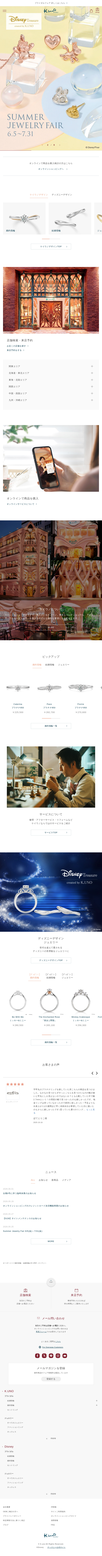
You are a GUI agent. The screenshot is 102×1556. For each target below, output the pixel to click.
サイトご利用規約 (58, 1511)
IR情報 (54, 1507)
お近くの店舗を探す (16, 346)
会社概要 (6, 1507)
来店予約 (76, 1295)
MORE (51, 627)
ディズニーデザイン (62, 194)
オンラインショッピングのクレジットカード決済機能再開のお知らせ (36, 1206)
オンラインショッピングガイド (63, 1516)
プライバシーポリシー (12, 1516)
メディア (66, 1180)
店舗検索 (25, 1295)
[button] (92, 1073)
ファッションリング (15, 1427)
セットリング (12, 1410)
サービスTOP (51, 832)
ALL (33, 1180)
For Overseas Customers (51, 1347)
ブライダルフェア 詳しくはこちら (50, 3)
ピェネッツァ (12, 1102)
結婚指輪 (49, 664)
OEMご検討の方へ (10, 1511)
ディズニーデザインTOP (51, 960)
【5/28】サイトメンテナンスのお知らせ (22, 1218)
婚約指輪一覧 (51, 726)
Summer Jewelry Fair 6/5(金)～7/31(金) (22, 1231)
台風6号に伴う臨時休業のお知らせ (19, 1193)
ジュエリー (63, 664)
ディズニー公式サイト (56, 1547)
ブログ (6, 1525)
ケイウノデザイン (39, 194)
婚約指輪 (37, 664)
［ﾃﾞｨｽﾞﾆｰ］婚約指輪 (34, 976)
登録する (51, 1379)
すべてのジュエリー (15, 1423)
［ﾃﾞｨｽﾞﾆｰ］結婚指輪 (51, 976)
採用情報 (54, 1520)
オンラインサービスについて (20, 504)
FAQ (53, 1525)
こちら (58, 1341)
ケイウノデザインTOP (51, 246)
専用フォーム (41, 1332)
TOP (51, 1282)
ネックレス (11, 1432)
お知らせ (43, 1180)
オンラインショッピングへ (51, 169)
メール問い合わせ (53, 1318)
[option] (51, 78)
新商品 (55, 1180)
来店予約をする (14, 350)
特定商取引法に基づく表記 (14, 1520)
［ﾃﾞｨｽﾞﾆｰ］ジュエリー (67, 976)
